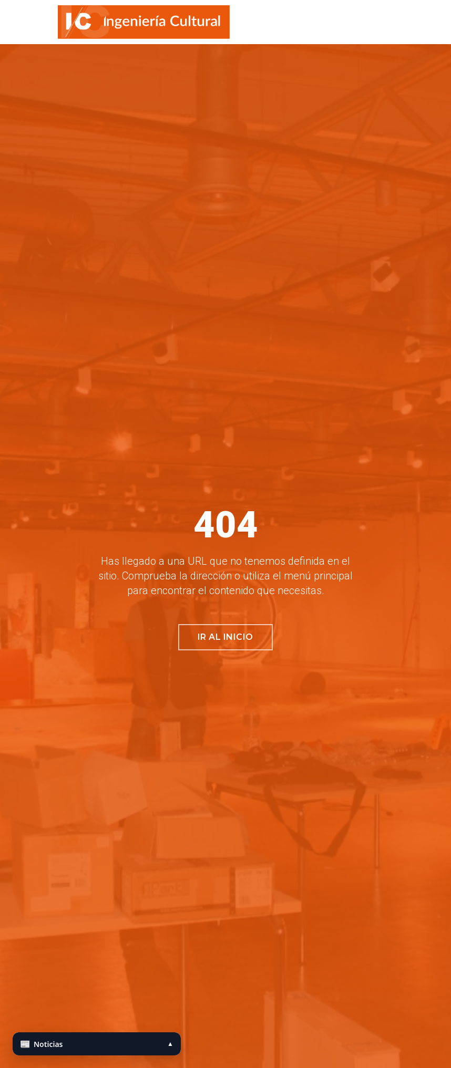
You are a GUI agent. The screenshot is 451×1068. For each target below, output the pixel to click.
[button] (439, 22)
